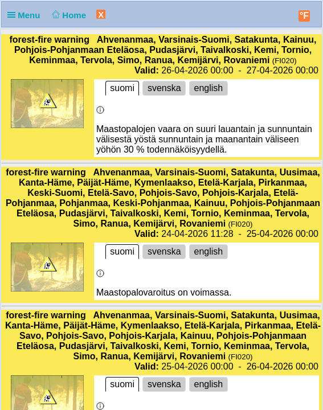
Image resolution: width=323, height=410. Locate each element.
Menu (26, 15)
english (208, 88)
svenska (164, 88)
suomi (122, 88)
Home (68, 15)
